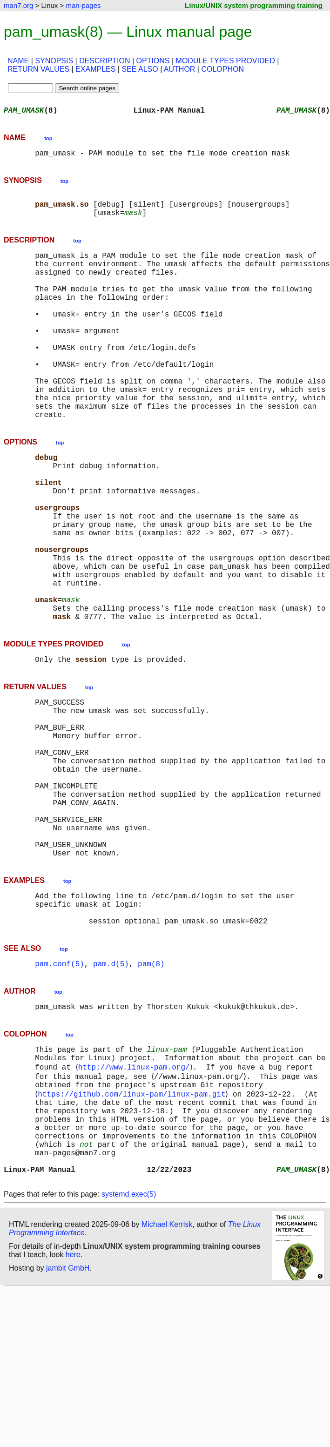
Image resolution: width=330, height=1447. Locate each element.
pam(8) (151, 1094)
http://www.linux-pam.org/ (135, 1203)
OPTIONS (153, 61)
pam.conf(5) (59, 1094)
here (73, 1412)
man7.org (18, 5)
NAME (18, 61)
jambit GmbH (67, 1425)
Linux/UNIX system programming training (254, 5)
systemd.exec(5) (128, 1351)
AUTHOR (179, 69)
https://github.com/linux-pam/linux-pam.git (133, 1234)
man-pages (83, 5)
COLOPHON (222, 69)
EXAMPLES (95, 69)
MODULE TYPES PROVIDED (225, 61)
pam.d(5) (111, 1094)
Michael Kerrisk (166, 1382)
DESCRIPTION (104, 61)
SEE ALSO (139, 69)
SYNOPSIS (54, 61)
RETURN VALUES (38, 69)
